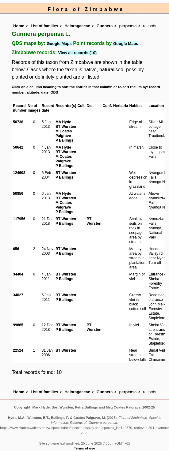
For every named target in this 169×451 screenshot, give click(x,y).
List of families (44, 26)
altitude (33, 92)
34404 (18, 274)
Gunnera (105, 26)
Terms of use (84, 448)
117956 (19, 219)
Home (18, 26)
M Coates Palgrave (64, 133)
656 (16, 249)
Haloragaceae (77, 26)
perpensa (128, 26)
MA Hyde (63, 122)
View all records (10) (77, 52)
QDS (54, 92)
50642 (18, 147)
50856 (18, 193)
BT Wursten (66, 126)
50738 (18, 122)
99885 (18, 325)
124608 (19, 173)
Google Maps (59, 43)
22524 (18, 350)
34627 (18, 295)
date (44, 92)
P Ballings (64, 140)
